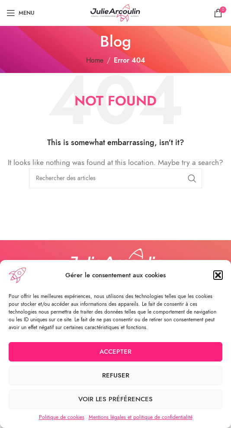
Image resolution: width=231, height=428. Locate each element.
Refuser (115, 375)
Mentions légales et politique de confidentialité (140, 417)
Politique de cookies (61, 417)
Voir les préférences (115, 399)
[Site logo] (115, 12)
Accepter (115, 351)
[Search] (115, 178)
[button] (218, 275)
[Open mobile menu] (20, 13)
